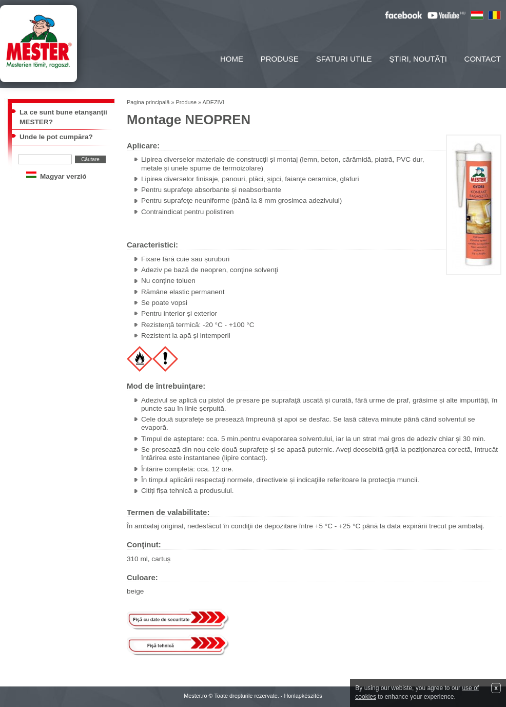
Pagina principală (148, 102)
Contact (482, 58)
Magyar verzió (63, 176)
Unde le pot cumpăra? (56, 137)
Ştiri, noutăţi (418, 58)
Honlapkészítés (303, 696)
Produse (280, 58)
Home (231, 58)
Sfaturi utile (344, 58)
